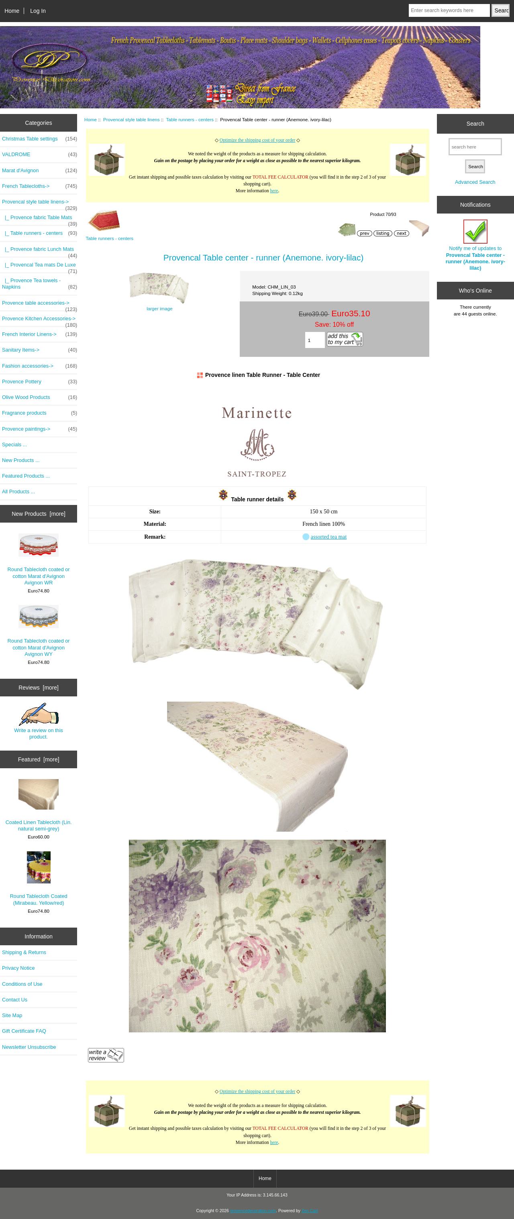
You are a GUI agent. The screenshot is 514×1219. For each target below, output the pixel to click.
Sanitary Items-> (39, 350)
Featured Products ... (26, 476)
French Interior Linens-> (39, 334)
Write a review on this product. (38, 721)
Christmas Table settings (39, 139)
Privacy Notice (18, 968)
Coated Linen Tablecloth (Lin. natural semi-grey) (39, 805)
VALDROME (39, 154)
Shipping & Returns (24, 952)
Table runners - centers (190, 119)
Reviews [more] (38, 687)
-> (39, 204)
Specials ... (14, 445)
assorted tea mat (329, 537)
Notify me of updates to (475, 245)
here (274, 190)
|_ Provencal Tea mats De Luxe (39, 267)
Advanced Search (475, 182)
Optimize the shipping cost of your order (258, 140)
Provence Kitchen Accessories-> (39, 320)
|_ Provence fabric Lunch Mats (39, 251)
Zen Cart (310, 1211)
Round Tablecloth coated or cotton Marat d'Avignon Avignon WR (39, 559)
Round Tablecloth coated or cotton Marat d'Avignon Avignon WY (39, 631)
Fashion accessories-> (39, 366)
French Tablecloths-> (39, 186)
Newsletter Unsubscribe (29, 1047)
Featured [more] (38, 759)
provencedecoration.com (253, 1211)
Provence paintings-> (39, 429)
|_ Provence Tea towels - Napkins (39, 283)
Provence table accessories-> (39, 305)
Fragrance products (39, 413)
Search (475, 123)
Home (11, 11)
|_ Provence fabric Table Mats (39, 219)
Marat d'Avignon (39, 170)
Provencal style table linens (131, 119)
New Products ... (21, 460)
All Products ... (18, 491)
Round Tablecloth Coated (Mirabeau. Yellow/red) (38, 878)
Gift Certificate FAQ (24, 1031)
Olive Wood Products (39, 397)
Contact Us (14, 1000)
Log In (38, 11)
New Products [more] (38, 514)
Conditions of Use (22, 984)
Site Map (12, 1015)
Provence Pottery (39, 382)
